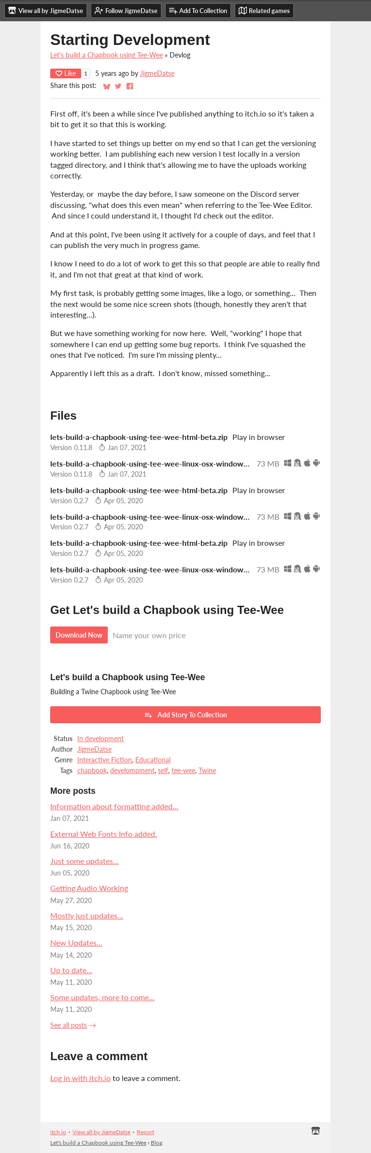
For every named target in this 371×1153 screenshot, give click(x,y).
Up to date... (71, 970)
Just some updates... (84, 860)
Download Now (79, 635)
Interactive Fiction (104, 760)
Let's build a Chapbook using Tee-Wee (106, 55)
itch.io (58, 1132)
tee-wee (183, 770)
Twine (207, 770)
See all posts (68, 1025)
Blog (156, 1142)
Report (145, 1132)
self (163, 770)
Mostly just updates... (86, 915)
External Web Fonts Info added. (103, 833)
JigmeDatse (157, 73)
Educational (153, 760)
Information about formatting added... (114, 806)
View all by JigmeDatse (101, 1132)
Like (66, 73)
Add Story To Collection (185, 715)
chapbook (92, 770)
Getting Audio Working (89, 887)
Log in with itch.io (80, 1077)
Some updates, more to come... (102, 997)
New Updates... (76, 942)
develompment (132, 770)
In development (100, 739)
